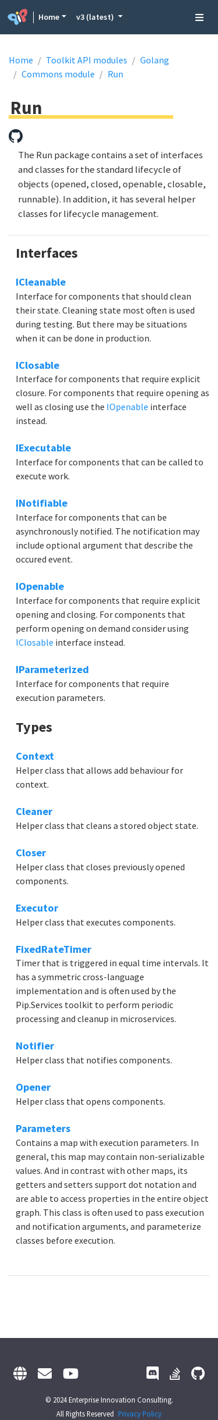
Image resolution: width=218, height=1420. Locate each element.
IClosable (37, 365)
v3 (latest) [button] (96, 17)
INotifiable (41, 503)
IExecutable (43, 447)
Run (115, 74)
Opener (33, 1087)
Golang (154, 60)
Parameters (43, 1128)
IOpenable (127, 406)
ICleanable (41, 282)
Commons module (58, 74)
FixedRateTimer (53, 949)
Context (35, 756)
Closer (31, 852)
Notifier (35, 1045)
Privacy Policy (140, 1413)
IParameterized (52, 669)
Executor (37, 907)
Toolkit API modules (86, 60)
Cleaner (34, 811)
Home (48, 17)
